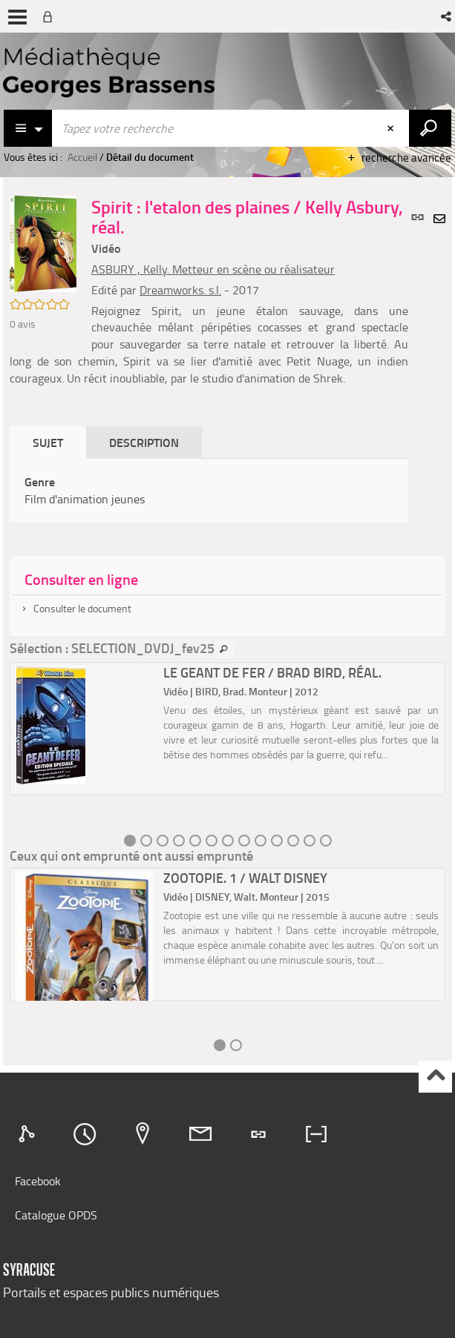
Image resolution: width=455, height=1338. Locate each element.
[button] (447, 16)
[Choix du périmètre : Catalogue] (28, 128)
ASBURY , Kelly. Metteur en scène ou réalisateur (213, 269)
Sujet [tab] (48, 442)
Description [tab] (144, 442)
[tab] (29, 1134)
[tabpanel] (208, 491)
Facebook (38, 1181)
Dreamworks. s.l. (180, 290)
